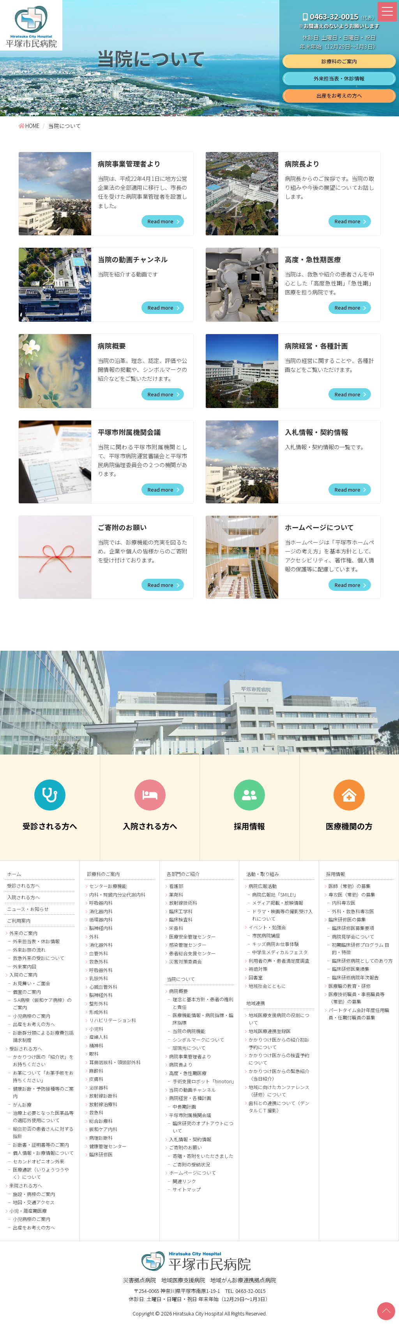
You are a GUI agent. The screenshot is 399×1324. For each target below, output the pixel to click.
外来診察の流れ (29, 949)
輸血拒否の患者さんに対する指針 (43, 1132)
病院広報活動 (263, 886)
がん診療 (22, 1104)
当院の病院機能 (189, 1031)
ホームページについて (319, 527)
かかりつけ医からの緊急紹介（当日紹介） (279, 1075)
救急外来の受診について (38, 958)
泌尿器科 (98, 1087)
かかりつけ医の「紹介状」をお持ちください (43, 1061)
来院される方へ (25, 1185)
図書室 (256, 977)
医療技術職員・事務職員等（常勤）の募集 (356, 998)
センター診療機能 (108, 886)
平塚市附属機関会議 (129, 432)
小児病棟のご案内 (31, 1015)
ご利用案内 (18, 920)
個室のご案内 (27, 991)
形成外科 (98, 1012)
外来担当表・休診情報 (339, 78)
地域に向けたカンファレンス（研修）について (279, 1091)
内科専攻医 (343, 902)
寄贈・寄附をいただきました (203, 1155)
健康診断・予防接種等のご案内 (43, 1092)
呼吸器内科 (101, 902)
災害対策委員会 (185, 961)
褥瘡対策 (258, 969)
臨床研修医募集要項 (353, 928)
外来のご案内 (23, 933)
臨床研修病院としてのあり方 (362, 960)
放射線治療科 (103, 1104)
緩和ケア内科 (103, 1129)
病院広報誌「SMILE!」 (275, 894)
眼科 (94, 1054)
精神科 (96, 1045)
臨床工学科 (180, 911)
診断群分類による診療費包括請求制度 (43, 1036)
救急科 (96, 1112)
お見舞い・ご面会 (31, 983)
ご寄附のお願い (122, 527)
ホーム (14, 873)
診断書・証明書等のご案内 (41, 1144)
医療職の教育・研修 (349, 985)
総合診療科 (101, 1120)
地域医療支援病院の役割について (279, 1019)
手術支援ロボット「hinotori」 (204, 1081)
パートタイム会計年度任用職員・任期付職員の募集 (358, 1014)
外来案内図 (24, 966)
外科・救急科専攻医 (353, 911)
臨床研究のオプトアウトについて (203, 1127)
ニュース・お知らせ (28, 908)
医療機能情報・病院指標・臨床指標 (203, 1019)
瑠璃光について (189, 1047)
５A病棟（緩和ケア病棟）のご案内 (42, 1004)
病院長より (302, 163)
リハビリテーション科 (112, 1020)
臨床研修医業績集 (350, 969)
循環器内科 (101, 919)
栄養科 (176, 928)
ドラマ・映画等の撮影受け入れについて (282, 915)
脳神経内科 (101, 928)
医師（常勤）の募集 (349, 886)
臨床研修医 (101, 1154)
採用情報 (335, 873)
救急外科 (98, 961)
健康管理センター (108, 1146)
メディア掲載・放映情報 (277, 902)
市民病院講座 (266, 935)
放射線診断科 (103, 1095)
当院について (181, 978)
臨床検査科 (180, 919)
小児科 (96, 1028)
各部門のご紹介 (183, 873)
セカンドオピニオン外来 (38, 1161)
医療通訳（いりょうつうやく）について (41, 1173)
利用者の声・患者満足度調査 (279, 960)
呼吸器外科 (101, 970)
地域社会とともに (267, 985)
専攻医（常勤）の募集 (351, 894)
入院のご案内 (23, 975)
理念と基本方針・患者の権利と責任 (203, 1003)
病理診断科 (101, 1137)
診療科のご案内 (339, 61)
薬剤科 (176, 894)
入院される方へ (23, 896)
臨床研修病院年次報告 (355, 977)
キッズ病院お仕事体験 (275, 943)
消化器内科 (101, 911)
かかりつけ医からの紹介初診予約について (279, 1043)
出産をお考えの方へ (339, 95)
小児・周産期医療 (28, 1210)
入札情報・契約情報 (316, 432)
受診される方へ (23, 885)
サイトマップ (187, 1189)
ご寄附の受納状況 (191, 1164)
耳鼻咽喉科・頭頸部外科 (115, 1062)
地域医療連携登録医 (270, 1031)
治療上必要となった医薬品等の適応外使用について (43, 1116)
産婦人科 (98, 1036)
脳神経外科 (101, 995)
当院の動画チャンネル (133, 259)
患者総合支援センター (192, 953)
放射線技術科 (183, 902)
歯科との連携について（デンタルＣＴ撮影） (279, 1107)
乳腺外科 (98, 978)
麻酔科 (96, 1070)
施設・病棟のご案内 (34, 1194)
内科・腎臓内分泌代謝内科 (117, 894)
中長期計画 (184, 1106)
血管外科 (98, 953)
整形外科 (98, 1003)
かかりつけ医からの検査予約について (279, 1059)
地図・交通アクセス (34, 1202)
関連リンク (184, 1181)
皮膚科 (96, 1078)
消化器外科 (101, 944)
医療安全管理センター (192, 936)
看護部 (176, 886)
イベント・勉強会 (267, 927)
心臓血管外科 (103, 986)
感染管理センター (188, 944)
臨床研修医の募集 (347, 919)
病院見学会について (353, 936)
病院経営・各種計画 (316, 345)
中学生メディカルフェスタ (280, 952)
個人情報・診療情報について (43, 1152)
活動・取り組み (262, 873)
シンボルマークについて (198, 1039)
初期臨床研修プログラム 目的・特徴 (360, 948)
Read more (160, 221)
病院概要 (112, 345)
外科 (94, 936)
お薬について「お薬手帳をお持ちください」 (43, 1076)
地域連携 (255, 1002)
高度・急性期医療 (313, 259)
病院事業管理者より (129, 163)
